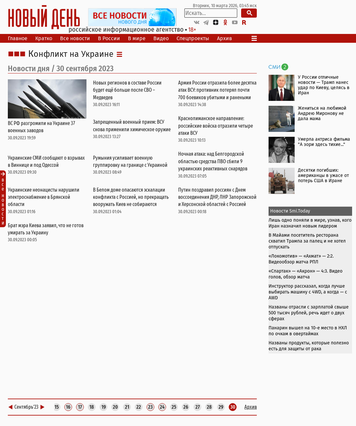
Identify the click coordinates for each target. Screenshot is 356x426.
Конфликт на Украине (71, 54)
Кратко (43, 38)
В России (109, 38)
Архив (224, 38)
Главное (17, 38)
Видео (161, 38)
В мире (137, 38)
